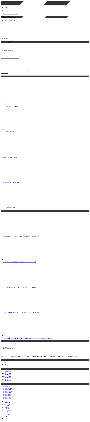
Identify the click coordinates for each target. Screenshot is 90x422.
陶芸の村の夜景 (5, 38)
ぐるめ (5, 8)
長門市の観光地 (7, 382)
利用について (6, 404)
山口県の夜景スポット (9, 393)
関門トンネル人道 (11, 158)
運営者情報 (6, 409)
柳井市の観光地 (7, 378)
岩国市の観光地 (7, 376)
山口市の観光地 (7, 375)
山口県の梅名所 (7, 395)
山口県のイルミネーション (10, 388)
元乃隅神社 (10, 133)
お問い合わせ (11, 108)
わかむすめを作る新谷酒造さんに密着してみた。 (19, 263)
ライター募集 (6, 410)
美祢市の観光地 (7, 379)
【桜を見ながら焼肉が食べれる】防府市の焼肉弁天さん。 (21, 314)
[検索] (9, 13)
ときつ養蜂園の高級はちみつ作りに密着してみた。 (20, 289)
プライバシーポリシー (9, 412)
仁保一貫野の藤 (11, 184)
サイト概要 (6, 407)
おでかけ (5, 10)
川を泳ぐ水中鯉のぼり (13, 209)
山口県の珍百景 (7, 397)
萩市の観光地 (6, 381)
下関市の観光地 (7, 373)
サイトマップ (6, 413)
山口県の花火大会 (8, 400)
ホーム (5, 403)
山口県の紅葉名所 (8, 398)
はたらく (5, 11)
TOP (8, 348)
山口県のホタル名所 (8, 390)
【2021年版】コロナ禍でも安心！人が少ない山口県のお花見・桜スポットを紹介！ (28, 339)
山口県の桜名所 (7, 394)
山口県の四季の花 (8, 391)
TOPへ (5, 7)
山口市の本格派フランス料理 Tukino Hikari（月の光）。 (21, 238)
